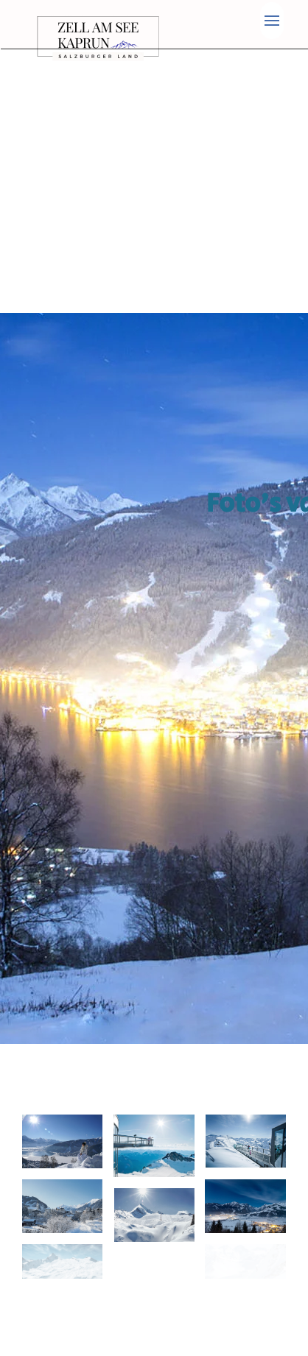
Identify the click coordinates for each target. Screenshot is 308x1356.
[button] (272, 20)
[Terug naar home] (101, 38)
